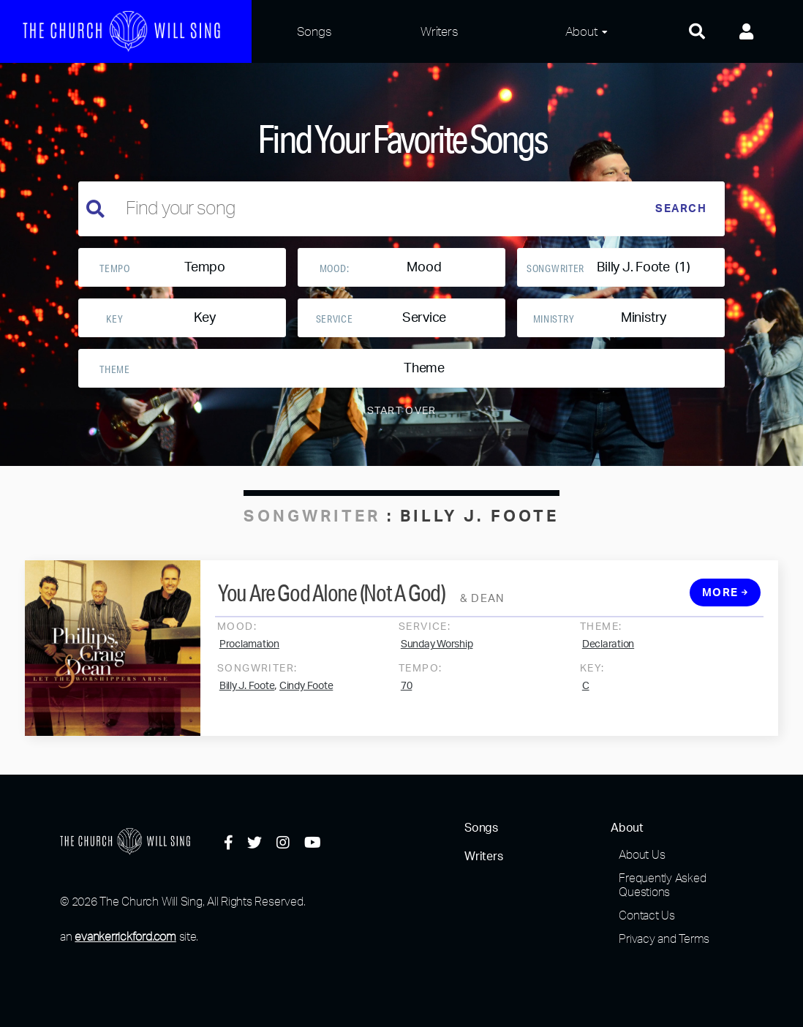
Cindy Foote (306, 696)
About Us (642, 854)
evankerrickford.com (125, 936)
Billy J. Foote (247, 696)
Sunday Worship (437, 654)
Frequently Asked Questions (662, 884)
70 (406, 696)
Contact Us (647, 915)
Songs (314, 31)
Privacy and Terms (664, 938)
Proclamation (249, 654)
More (725, 602)
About (581, 31)
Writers (439, 31)
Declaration (608, 654)
